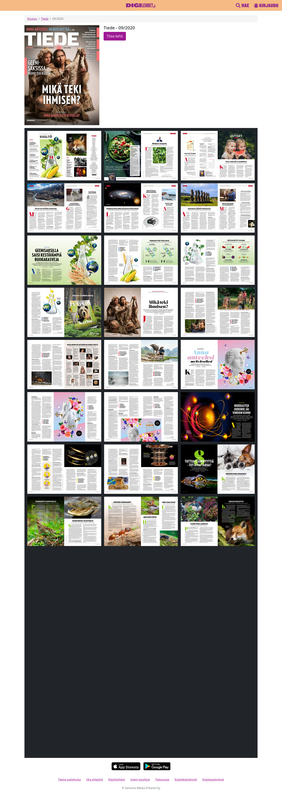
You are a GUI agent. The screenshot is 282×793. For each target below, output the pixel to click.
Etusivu (32, 19)
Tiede (44, 19)
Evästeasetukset (213, 779)
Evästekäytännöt (186, 779)
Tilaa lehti (115, 36)
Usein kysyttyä (140, 779)
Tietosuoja (162, 779)
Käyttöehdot (116, 779)
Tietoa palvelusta (69, 779)
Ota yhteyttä (94, 779)
